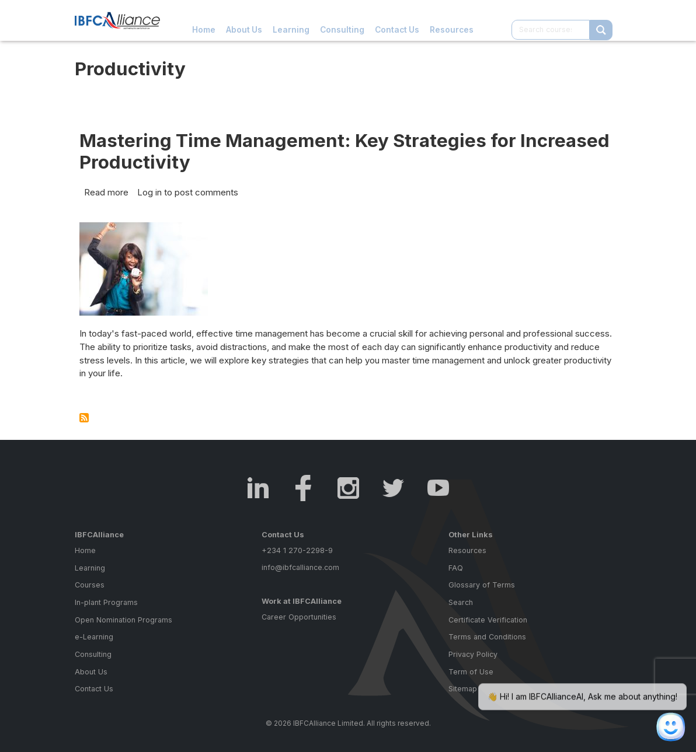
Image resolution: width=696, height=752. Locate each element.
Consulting (342, 20)
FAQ (455, 572)
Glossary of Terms (481, 589)
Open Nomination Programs (123, 624)
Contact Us (397, 20)
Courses (90, 589)
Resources (452, 20)
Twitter (393, 492)
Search (460, 606)
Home (203, 20)
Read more (106, 192)
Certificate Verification (487, 624)
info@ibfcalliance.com (300, 571)
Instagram (348, 492)
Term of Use (470, 675)
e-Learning (94, 640)
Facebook (303, 492)
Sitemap (462, 692)
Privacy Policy (472, 658)
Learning (291, 20)
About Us (244, 20)
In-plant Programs (106, 606)
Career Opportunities (299, 621)
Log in (149, 192)
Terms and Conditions (487, 640)
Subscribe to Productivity (84, 417)
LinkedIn (258, 492)
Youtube (438, 492)
